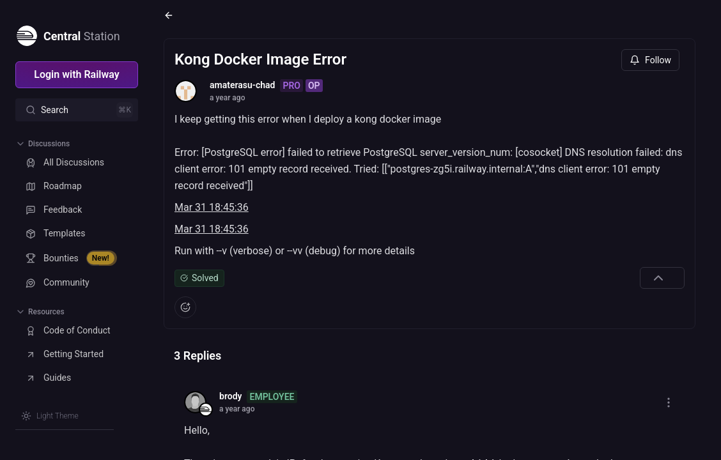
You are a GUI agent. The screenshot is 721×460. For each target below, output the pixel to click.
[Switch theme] (49, 416)
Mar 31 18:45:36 (211, 207)
